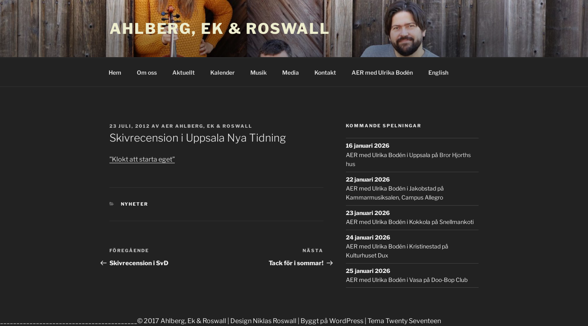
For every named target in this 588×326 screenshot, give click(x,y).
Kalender (222, 72)
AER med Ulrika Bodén (382, 72)
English (438, 72)
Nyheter (135, 204)
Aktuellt (183, 72)
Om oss (147, 72)
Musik (258, 72)
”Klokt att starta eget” (142, 159)
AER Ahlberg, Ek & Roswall (206, 126)
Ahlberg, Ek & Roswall (219, 29)
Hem (115, 72)
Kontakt (325, 72)
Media (290, 72)
